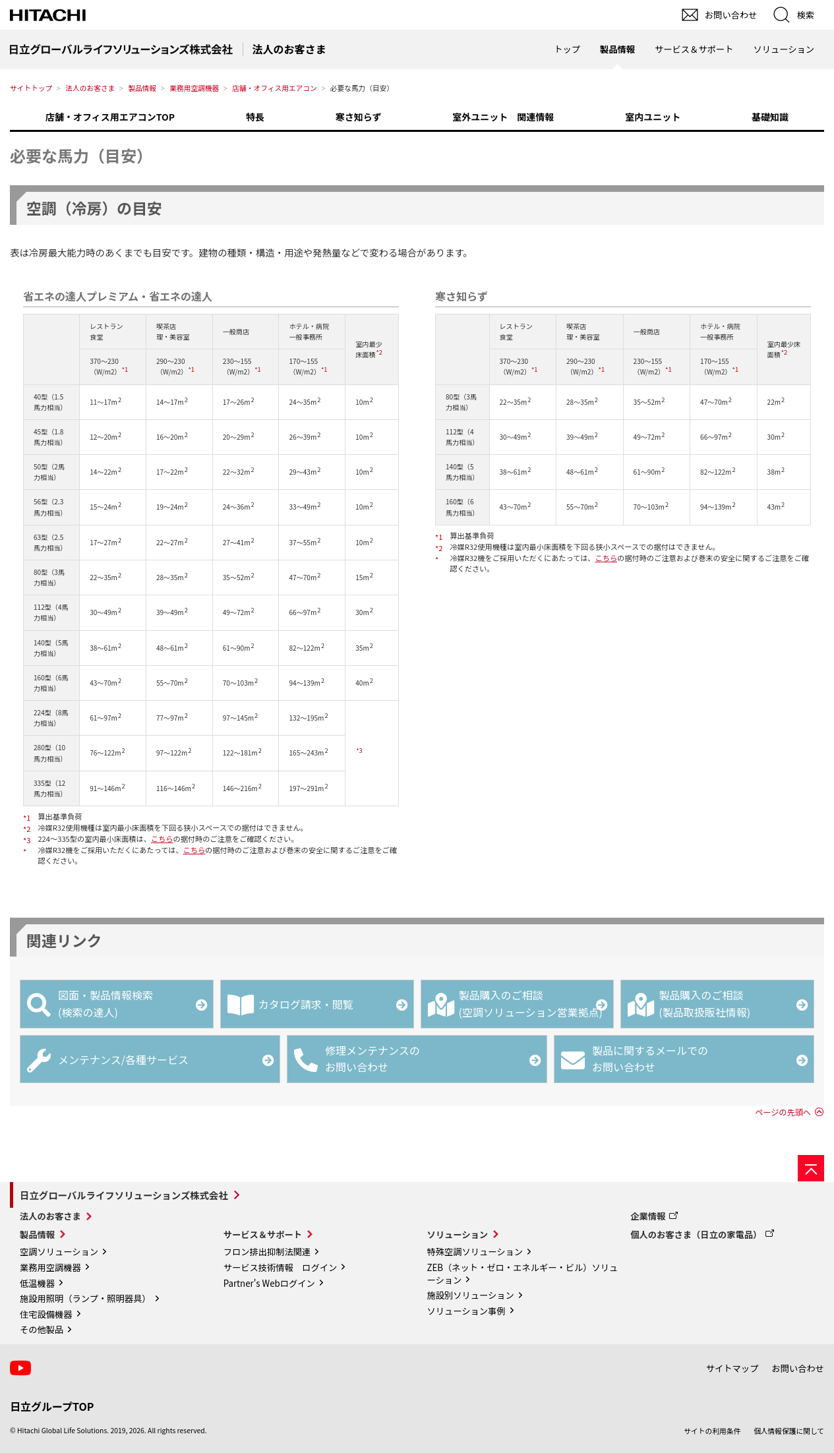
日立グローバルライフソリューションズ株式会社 (124, 1195)
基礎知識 (770, 116)
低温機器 (37, 1283)
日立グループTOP (52, 1406)
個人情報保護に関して (789, 1431)
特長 (255, 116)
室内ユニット (652, 116)
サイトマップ (732, 1368)
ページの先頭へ (783, 1112)
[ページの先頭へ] (811, 1168)
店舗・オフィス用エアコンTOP (110, 116)
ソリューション (457, 1234)
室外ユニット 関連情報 (503, 116)
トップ (567, 49)
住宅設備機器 (46, 1314)
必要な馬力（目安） (81, 155)
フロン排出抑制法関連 (267, 1251)
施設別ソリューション (470, 1295)
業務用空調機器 (194, 88)
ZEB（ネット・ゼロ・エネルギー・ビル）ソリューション (522, 1273)
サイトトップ (31, 88)
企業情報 (647, 1216)
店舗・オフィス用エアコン (274, 88)
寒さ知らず (359, 116)
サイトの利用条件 (712, 1431)
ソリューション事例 (466, 1311)
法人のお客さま (90, 88)
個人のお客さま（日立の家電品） (695, 1234)
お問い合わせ (797, 1368)
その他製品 (41, 1329)
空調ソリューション (59, 1251)
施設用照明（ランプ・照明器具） (85, 1298)
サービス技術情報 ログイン (280, 1267)
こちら (162, 838)
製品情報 (142, 88)
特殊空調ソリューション (475, 1251)
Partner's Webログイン (269, 1283)
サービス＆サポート (262, 1234)
